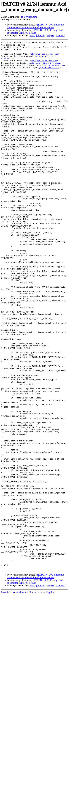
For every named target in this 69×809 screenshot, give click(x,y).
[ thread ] (40, 35)
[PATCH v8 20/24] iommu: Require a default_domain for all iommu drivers (35, 26)
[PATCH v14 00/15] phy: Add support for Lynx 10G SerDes (35, 31)
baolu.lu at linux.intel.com (44, 67)
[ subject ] (50, 35)
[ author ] (60, 35)
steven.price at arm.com (44, 56)
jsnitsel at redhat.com (51, 70)
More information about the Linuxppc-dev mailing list (27, 697)
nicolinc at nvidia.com (44, 64)
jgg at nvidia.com (28, 17)
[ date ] (32, 35)
